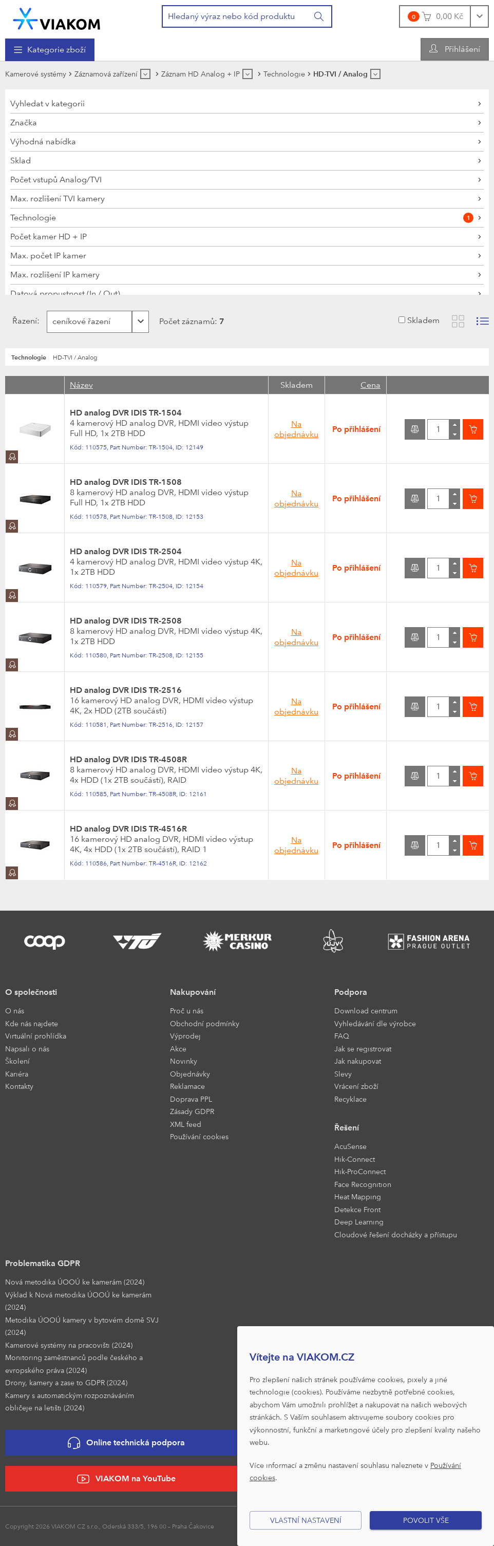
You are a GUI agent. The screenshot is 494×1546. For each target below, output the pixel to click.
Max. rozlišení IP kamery (55, 274)
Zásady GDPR (192, 1111)
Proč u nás (186, 1010)
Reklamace (187, 1086)
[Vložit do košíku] (473, 429)
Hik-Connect (354, 1159)
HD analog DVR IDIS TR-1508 (126, 482)
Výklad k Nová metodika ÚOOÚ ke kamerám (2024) (78, 1301)
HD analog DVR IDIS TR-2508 (126, 621)
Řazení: (23, 321)
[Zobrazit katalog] (458, 321)
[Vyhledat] (319, 16)
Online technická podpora (126, 1443)
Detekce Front (357, 1209)
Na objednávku (296, 429)
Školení (17, 1061)
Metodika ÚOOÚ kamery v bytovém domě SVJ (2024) (82, 1326)
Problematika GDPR (42, 1263)
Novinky (183, 1061)
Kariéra (16, 1073)
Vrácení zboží (356, 1086)
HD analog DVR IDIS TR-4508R (128, 759)
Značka (23, 122)
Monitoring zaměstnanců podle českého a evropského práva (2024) (74, 1363)
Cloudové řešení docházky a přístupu (395, 1234)
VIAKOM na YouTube (126, 1479)
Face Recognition (362, 1184)
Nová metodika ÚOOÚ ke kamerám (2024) (74, 1281)
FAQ (341, 1035)
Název (81, 385)
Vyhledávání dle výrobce (375, 1023)
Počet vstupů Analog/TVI (56, 179)
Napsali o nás (27, 1048)
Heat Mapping (357, 1196)
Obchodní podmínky (204, 1023)
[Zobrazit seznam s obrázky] (483, 321)
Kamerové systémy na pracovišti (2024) (68, 1345)
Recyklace (350, 1099)
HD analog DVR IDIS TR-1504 (126, 413)
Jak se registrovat (362, 1048)
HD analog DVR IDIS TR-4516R (128, 829)
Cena (370, 385)
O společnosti (31, 992)
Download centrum (365, 1010)
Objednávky (190, 1073)
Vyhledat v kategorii (47, 103)
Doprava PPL (191, 1099)
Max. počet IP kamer (48, 255)
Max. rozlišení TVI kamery (57, 198)
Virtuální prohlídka (35, 1035)
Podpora (350, 992)
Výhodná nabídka (43, 141)
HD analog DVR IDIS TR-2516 (126, 690)
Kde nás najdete (31, 1023)
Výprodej (185, 1035)
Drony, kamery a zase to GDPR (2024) (66, 1382)
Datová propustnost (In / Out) (65, 293)
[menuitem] (49, 50)
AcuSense (350, 1146)
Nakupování (193, 992)
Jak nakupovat (357, 1061)
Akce (178, 1048)
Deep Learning (359, 1221)
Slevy (343, 1073)
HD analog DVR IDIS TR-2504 (126, 551)
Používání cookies (199, 1136)
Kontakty (19, 1086)
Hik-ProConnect (360, 1171)
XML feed (185, 1124)
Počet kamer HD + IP (48, 236)
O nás (14, 1010)
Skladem (423, 320)
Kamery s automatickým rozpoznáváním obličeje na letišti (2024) (69, 1401)
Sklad (20, 160)
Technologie (241, 218)
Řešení (346, 1128)
